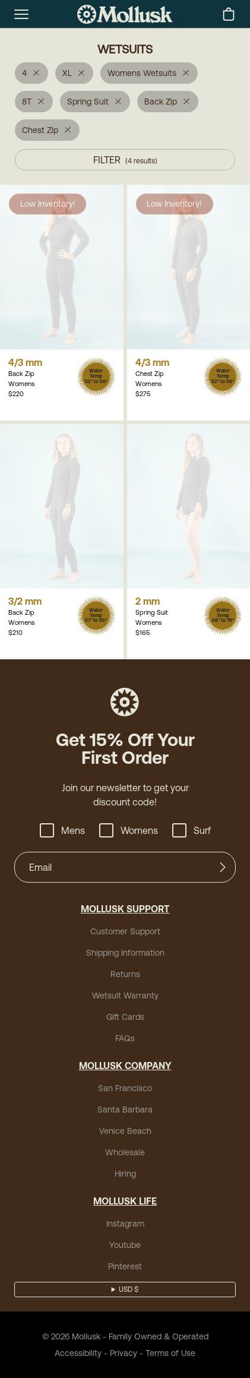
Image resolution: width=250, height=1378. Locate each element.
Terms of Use (170, 1353)
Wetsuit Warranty (125, 995)
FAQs (125, 1038)
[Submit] (223, 867)
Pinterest (125, 1266)
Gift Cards (125, 1017)
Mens (62, 830)
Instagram (125, 1223)
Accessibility (78, 1353)
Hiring (125, 1173)
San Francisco (125, 1088)
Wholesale (125, 1152)
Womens (128, 830)
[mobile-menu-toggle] (21, 14)
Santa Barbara (125, 1109)
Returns (125, 974)
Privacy (123, 1353)
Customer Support (125, 931)
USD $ (128, 1289)
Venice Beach (125, 1131)
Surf (191, 830)
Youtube (125, 1245)
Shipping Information (125, 952)
